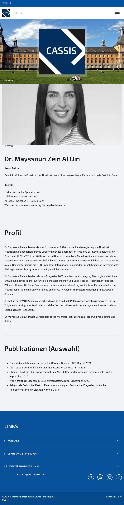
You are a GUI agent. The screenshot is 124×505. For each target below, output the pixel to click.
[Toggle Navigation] (117, 13)
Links (11, 426)
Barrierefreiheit (114, 497)
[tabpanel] (62, 51)
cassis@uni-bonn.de (31, 474)
